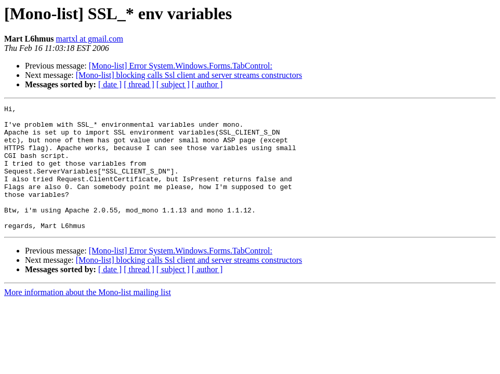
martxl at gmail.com (89, 38)
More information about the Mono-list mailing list (87, 317)
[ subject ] (173, 84)
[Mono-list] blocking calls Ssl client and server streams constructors (189, 75)
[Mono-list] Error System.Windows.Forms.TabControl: (180, 65)
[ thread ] (139, 84)
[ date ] (110, 84)
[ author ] (207, 84)
